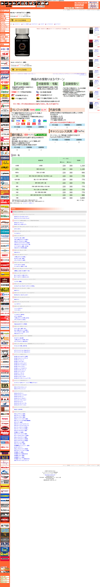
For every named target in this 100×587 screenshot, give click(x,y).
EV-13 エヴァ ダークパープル (20, 403)
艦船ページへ (4, 18)
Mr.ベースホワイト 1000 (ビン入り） (21, 277)
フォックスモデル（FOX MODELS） (4, 385)
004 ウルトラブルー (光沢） (20, 417)
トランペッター (4, 327)
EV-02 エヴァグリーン (18, 393)
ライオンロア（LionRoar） (4, 535)
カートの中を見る (79, 8)
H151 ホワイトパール (18, 333)
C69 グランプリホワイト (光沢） (21, 241)
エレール (4, 162)
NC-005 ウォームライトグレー (20, 363)
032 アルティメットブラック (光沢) (21, 450)
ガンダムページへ (4, 25)
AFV (4, 14)
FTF (4, 148)
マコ (4, 453)
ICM (4, 54)
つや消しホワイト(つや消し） (20, 256)
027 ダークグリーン (18, 447)
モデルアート (4, 500)
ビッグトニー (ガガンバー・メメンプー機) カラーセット (25, 382)
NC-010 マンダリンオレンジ (20, 369)
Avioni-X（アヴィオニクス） (4, 63)
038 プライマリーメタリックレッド (21, 460)
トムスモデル (4, 318)
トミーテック (4, 313)
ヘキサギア (42, 24)
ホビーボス (4, 442)
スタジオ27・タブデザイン (4, 264)
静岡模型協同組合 (4, 241)
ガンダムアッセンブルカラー (26, 283)
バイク (18, 3)
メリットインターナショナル (4, 491)
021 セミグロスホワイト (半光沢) (21, 438)
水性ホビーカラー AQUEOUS (26, 335)
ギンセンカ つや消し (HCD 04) (20, 345)
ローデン (4, 558)
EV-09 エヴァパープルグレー (20, 398)
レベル (4, 554)
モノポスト (4, 515)
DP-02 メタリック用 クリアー (20, 224)
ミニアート (4, 467)
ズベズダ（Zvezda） (4, 274)
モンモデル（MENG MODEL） (4, 519)
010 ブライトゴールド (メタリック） (21, 425)
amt (4, 139)
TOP (6, 6)
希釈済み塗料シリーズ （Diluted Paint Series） (30, 220)
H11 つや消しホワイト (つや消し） (21, 330)
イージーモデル (4, 96)
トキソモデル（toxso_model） (4, 308)
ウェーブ (4, 115)
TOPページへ (4, 11)
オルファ (4, 167)
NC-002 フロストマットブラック (21, 358)
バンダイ (4, 348)
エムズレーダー (5, 568)
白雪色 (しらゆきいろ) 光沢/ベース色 (21, 270)
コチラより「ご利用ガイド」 (29, 203)
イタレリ (4, 106)
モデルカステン (4, 505)
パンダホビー (4, 352)
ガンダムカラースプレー (25, 297)
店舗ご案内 (4, 577)
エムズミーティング (5, 571)
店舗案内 (93, 8)
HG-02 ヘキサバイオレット (96, 104)
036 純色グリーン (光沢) (19, 457)
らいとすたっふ (4, 540)
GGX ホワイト (17, 252)
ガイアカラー (58, 24)
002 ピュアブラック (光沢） (20, 413)
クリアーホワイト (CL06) (19, 264)
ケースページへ (4, 41)
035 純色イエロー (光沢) (19, 455)
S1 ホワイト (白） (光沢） (19, 258)
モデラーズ (4, 496)
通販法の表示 (4, 582)
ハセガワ (4, 333)
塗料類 (68, 465)
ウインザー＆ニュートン (4, 110)
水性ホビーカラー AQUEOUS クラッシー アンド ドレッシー (32, 343)
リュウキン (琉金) (18, 281)
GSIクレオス (17, 226)
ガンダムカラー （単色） (25, 288)
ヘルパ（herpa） (4, 419)
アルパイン (4, 91)
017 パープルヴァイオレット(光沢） (21, 435)
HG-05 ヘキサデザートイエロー (96, 93)
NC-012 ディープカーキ (19, 373)
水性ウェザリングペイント (25, 306)
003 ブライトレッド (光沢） (20, 415)
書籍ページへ (4, 44)
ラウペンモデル (4, 544)
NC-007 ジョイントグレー (19, 366)
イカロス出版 (4, 101)
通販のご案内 (4, 578)
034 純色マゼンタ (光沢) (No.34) (21, 453)
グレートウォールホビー (4, 197)
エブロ (4, 158)
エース (4, 144)
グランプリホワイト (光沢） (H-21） (21, 331)
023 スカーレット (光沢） (19, 442)
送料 (93, 4)
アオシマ (4, 68)
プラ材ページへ (4, 39)
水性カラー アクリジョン (25, 312)
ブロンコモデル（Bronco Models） (4, 404)
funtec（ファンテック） (4, 376)
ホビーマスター (4, 447)
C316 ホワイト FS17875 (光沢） (21, 247)
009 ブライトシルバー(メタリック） (21, 423)
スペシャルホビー (4, 269)
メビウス (4, 486)
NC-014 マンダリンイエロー (20, 376)
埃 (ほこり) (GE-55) (18, 409)
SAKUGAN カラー (24, 380)
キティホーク (4, 183)
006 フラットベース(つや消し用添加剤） (22, 420)
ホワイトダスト (17, 228)
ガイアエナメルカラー (24, 407)
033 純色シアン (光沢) (18, 452)
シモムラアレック (4, 250)
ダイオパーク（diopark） (4, 280)
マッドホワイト (17, 233)
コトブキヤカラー (49, 24)
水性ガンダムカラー (24, 321)
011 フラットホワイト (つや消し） (21, 427)
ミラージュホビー (4, 477)
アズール (4, 77)
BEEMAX (4, 362)
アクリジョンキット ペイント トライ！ (28, 279)
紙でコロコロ (4, 178)
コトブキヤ (4, 216)
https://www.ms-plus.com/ (50, 474)
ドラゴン (4, 323)
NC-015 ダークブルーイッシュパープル (22, 378)
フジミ (4, 395)
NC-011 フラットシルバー (19, 371)
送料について (4, 580)
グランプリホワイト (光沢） (20, 260)
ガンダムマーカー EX (24, 301)
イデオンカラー (23, 384)
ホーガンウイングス (4, 423)
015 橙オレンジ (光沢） (19, 432)
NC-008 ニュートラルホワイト (20, 368)
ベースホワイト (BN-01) (19, 314)
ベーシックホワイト (18, 308)
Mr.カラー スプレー (24, 254)
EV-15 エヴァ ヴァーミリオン (20, 404)
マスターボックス (4, 458)
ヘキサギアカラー (20, 15)
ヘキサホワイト (17, 24)
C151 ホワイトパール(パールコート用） (22, 244)
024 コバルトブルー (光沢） (20, 443)
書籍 (46, 3)
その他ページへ (4, 31)
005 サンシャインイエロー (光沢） (21, 418)
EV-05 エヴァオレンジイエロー (20, 394)
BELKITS (4, 414)
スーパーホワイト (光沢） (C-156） (21, 246)
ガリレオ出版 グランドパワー (4, 192)
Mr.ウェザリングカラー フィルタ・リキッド (29, 226)
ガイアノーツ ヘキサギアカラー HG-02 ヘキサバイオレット (23, 73)
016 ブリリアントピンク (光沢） (21, 433)
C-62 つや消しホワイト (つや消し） (21, 239)
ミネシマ (4, 472)
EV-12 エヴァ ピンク (18, 401)
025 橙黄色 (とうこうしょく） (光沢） (22, 445)
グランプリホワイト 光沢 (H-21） (21, 341)
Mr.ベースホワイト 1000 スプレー (21, 275)
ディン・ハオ (4, 299)
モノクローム (4, 510)
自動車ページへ (4, 20)
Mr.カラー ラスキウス (24, 262)
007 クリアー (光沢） (18, 422)
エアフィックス (4, 129)
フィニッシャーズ (4, 381)
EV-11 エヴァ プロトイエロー (20, 399)
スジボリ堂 (4, 260)
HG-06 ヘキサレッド (96, 41)
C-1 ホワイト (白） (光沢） (19, 237)
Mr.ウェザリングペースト (25, 231)
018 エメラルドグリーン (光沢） (21, 437)
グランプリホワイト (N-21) (19, 319)
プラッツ (4, 400)
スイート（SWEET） (4, 255)
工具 (34, 3)
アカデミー (4, 72)
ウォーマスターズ (4, 120)
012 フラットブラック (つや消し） (21, 428)
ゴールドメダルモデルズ (4, 211)
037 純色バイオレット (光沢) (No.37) (21, 458)
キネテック (4, 187)
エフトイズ (4, 153)
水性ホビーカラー (23, 326)
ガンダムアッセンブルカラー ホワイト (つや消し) (24, 286)
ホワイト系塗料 (25, 24)
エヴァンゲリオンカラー (25, 391)
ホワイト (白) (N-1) (18, 316)
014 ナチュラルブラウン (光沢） (21, 430)
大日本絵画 (4, 285)
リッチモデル (4, 549)
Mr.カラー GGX (23, 250)
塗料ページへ (4, 35)
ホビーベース (4, 437)
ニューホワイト (17, 303)
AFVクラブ (4, 134)
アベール (4, 87)
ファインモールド (4, 371)
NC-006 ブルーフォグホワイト (20, 364)
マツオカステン (4, 462)
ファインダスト (17, 310)
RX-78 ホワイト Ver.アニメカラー (21, 294)
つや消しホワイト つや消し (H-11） (21, 339)
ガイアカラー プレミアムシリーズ (27, 214)
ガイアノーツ (13, 64)
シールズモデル (4, 236)
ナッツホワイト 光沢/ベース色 (20, 266)
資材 (38, 3)
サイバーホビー (4, 222)
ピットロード (4, 366)
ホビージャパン (4, 433)
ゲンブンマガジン (4, 206)
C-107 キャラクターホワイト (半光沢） (22, 242)
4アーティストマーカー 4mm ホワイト (22, 352)
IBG (4, 58)
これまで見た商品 (69, 7)
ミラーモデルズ (4, 481)
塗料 (30, 3)
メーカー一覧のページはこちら (4, 49)
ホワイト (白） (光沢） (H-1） (20, 328)
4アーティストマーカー (25, 348)
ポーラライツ (4, 428)
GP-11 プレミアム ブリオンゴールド (21, 218)
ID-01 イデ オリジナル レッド (20, 387)
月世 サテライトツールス (4, 202)
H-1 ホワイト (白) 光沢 (19, 338)
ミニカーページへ (4, 29)
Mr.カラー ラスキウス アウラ (26, 268)
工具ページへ (4, 37)
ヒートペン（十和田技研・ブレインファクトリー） (4, 357)
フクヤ (4, 390)
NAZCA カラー (23, 354)
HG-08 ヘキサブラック (96, 61)
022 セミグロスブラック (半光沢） (21, 440)
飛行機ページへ (4, 16)
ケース (42, 3)
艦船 (10, 3)
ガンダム (26, 3)
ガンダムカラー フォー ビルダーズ (27, 292)
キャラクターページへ (4, 27)
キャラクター (22, 3)
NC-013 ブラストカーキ (19, 374)
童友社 (4, 304)
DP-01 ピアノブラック (19, 222)
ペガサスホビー (4, 409)
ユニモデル (4, 525)
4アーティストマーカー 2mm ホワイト (22, 350)
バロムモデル (4, 343)
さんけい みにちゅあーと (4, 227)
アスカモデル (4, 82)
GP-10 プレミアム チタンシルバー (21, 216)
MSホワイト (16, 290)
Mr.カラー (22, 235)
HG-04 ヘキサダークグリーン (96, 82)
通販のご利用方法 (93, 2)
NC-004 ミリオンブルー (19, 361)
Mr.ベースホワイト (24, 273)
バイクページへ (4, 23)
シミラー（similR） (4, 246)
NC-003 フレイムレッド (19, 359)
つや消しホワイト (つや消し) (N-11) (21, 317)
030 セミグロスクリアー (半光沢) (21, 448)
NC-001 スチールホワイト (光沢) (21, 356)
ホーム (64, 465)
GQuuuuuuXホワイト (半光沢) (20, 324)
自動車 (14, 3)
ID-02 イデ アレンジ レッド (19, 388)
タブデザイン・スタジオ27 (4, 289)
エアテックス (4, 125)
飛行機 (6, 3)
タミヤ (4, 294)
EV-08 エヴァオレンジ (18, 396)
